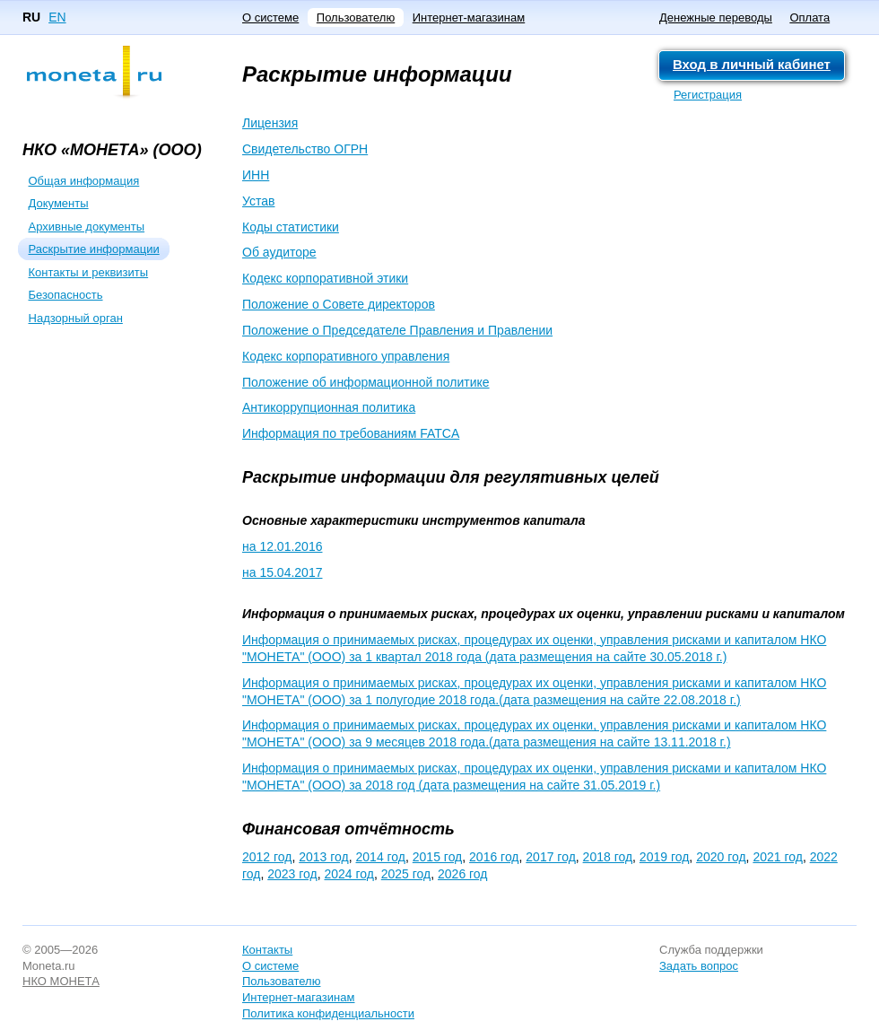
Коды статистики (290, 227)
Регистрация (708, 94)
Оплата (809, 17)
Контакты (267, 949)
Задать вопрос (698, 966)
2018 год (607, 857)
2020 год (720, 857)
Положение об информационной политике (366, 382)
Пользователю (356, 17)
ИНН (255, 175)
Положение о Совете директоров (338, 304)
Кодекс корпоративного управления (345, 356)
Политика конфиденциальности (328, 1013)
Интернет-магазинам (469, 17)
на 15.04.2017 (282, 572)
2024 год (349, 874)
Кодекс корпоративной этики (325, 278)
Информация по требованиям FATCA (350, 433)
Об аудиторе (279, 252)
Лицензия (270, 123)
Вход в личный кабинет (752, 64)
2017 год (550, 857)
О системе (270, 17)
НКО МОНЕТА (61, 981)
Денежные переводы (715, 17)
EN (56, 17)
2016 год (493, 857)
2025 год (406, 874)
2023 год (292, 874)
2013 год (323, 857)
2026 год (462, 874)
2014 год (380, 857)
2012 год (267, 857)
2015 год (437, 857)
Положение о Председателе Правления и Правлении (397, 330)
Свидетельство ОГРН (305, 149)
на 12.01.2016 (282, 546)
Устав (258, 201)
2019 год (664, 857)
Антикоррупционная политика (328, 407)
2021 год (777, 857)
